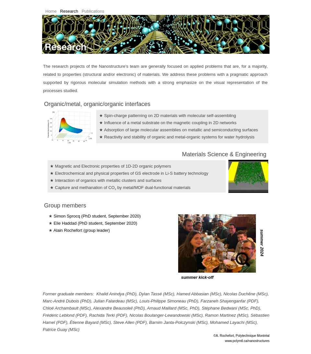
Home (51, 11)
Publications (93, 11)
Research (69, 11)
